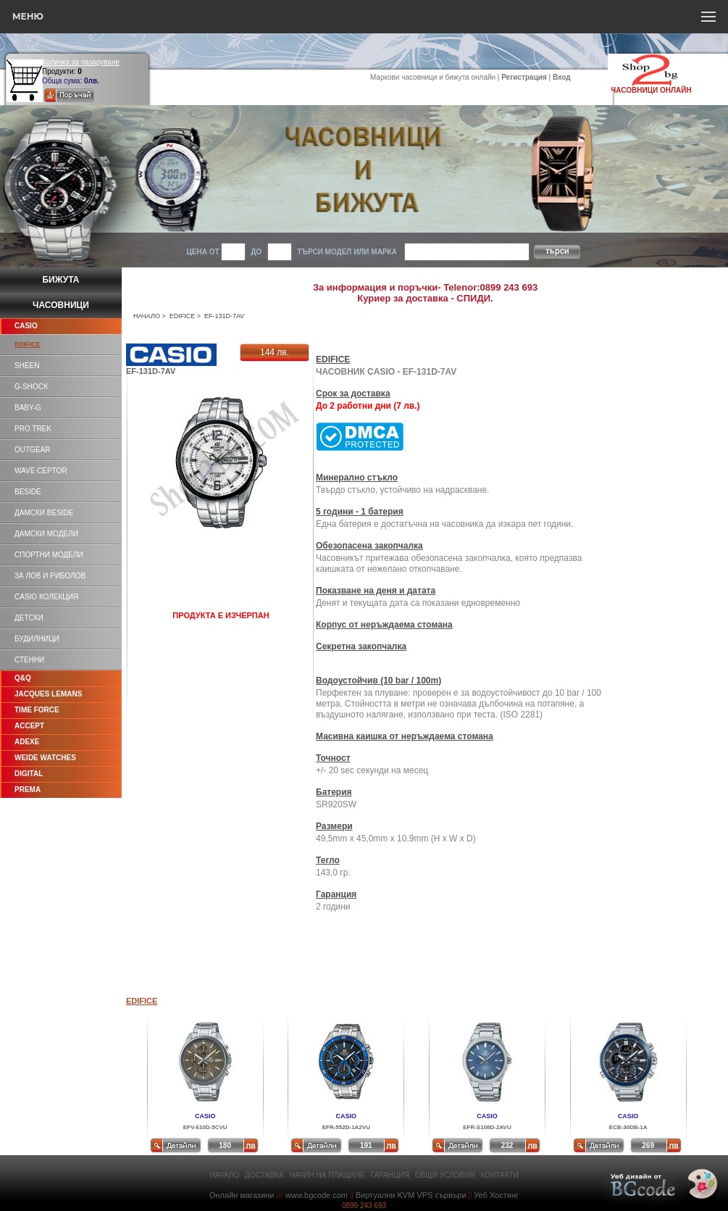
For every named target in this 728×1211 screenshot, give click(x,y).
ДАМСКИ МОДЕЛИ (46, 534)
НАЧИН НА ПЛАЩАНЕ (327, 1175)
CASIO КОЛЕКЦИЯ (46, 597)
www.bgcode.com (316, 1195)
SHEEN (26, 366)
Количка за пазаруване (81, 62)
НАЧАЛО (146, 316)
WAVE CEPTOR (40, 471)
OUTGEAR (32, 450)
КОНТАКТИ (500, 1175)
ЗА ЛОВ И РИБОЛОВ (49, 576)
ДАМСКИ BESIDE (43, 513)
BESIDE (27, 492)
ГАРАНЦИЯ (390, 1175)
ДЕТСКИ (28, 618)
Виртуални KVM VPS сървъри (411, 1195)
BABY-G (27, 408)
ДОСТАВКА (264, 1175)
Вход (562, 77)
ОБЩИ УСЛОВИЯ (444, 1175)
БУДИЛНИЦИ (36, 639)
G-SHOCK (31, 387)
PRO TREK (32, 429)
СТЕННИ (29, 660)
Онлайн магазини (241, 1195)
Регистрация (524, 77)
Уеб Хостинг (496, 1195)
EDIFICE (183, 316)
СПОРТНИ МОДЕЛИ (48, 555)
